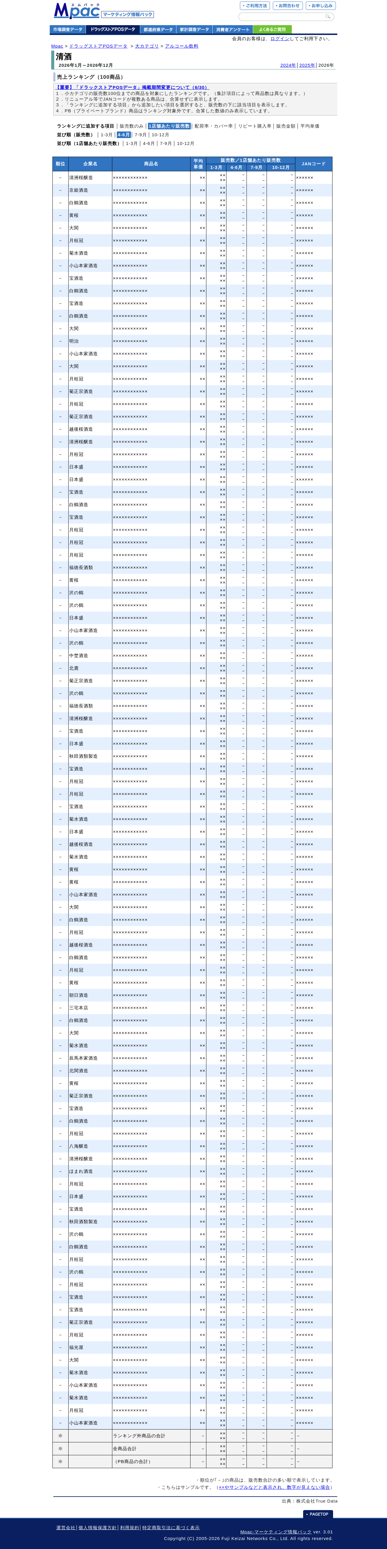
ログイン (280, 38)
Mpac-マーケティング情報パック (276, 1532)
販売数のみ (132, 126)
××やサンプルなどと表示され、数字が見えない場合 (274, 1487)
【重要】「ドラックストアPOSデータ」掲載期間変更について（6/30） (132, 87)
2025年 (307, 65)
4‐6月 (149, 143)
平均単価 (310, 126)
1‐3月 (107, 134)
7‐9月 (141, 134)
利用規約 (129, 1527)
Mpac (57, 46)
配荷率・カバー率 (214, 126)
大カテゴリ (147, 46)
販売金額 (286, 126)
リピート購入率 (255, 126)
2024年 (288, 65)
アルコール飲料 (182, 46)
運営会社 (65, 1527)
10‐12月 (161, 134)
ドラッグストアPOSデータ (98, 46)
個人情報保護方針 (97, 1527)
